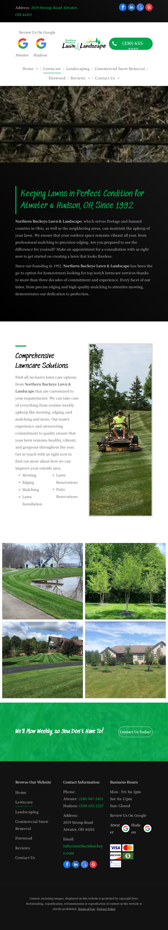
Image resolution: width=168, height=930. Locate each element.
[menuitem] (30, 68)
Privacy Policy (106, 909)
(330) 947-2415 (91, 798)
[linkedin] (131, 7)
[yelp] (149, 7)
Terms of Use (86, 909)
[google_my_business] (140, 7)
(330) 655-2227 (91, 805)
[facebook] (122, 7)
